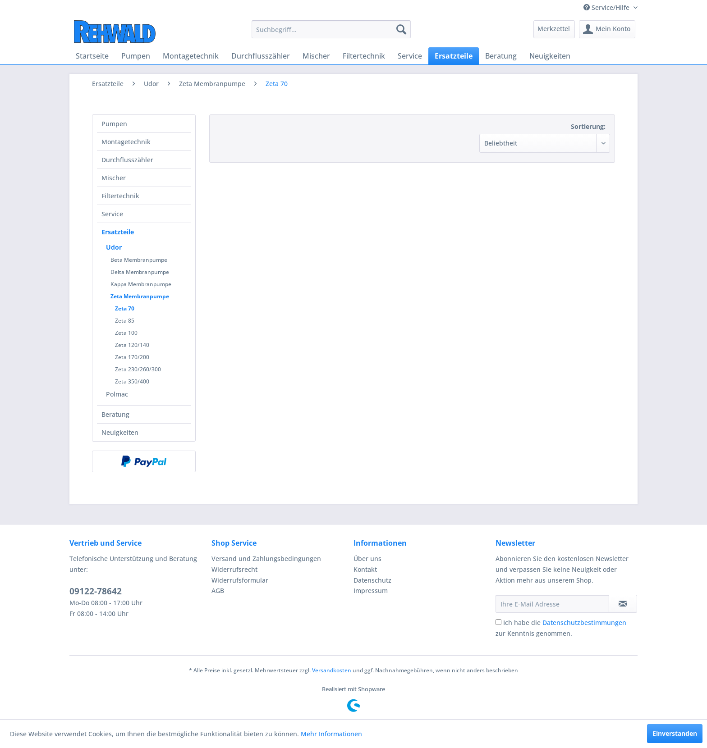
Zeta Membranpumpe (139, 296)
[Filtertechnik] (363, 55)
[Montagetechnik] (190, 55)
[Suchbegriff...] (331, 29)
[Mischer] (316, 55)
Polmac (117, 394)
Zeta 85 (124, 320)
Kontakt (365, 569)
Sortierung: (588, 126)
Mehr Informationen (331, 734)
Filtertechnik (120, 196)
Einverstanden (674, 733)
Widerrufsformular (239, 580)
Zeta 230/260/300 (138, 369)
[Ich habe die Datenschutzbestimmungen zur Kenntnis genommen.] (498, 622)
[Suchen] (401, 29)
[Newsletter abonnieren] (623, 604)
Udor (114, 247)
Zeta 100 (126, 333)
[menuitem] (331, 29)
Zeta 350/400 (132, 381)
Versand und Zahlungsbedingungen (266, 558)
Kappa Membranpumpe (140, 284)
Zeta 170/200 (132, 357)
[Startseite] (92, 55)
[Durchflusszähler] (260, 55)
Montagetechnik (126, 141)
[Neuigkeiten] (550, 55)
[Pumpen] (135, 55)
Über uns (367, 558)
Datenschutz (372, 580)
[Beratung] (501, 55)
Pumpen (114, 123)
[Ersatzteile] (453, 55)
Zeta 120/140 (132, 345)
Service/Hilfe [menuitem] (607, 7)
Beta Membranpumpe (138, 260)
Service (112, 214)
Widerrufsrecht (234, 569)
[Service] (409, 55)
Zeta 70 (124, 308)
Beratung (115, 414)
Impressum (371, 590)
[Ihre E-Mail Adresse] (552, 604)
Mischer (113, 177)
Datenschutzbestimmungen (584, 622)
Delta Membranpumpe (139, 272)
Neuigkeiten (119, 432)
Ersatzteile (117, 232)
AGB (217, 590)
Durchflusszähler (127, 159)
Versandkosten (331, 670)
